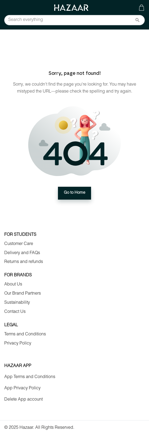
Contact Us (15, 312)
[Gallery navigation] (141, 7)
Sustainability (17, 303)
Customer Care (18, 244)
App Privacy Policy (22, 388)
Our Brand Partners (22, 294)
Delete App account (23, 400)
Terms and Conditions (25, 334)
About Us (13, 285)
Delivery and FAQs (22, 253)
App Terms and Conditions (29, 377)
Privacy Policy (17, 344)
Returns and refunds (23, 262)
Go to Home (74, 193)
